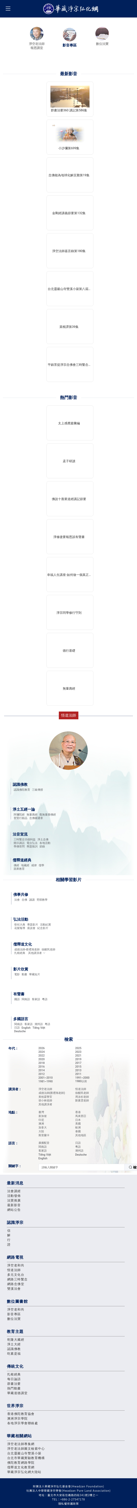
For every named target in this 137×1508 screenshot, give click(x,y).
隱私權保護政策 (68, 1503)
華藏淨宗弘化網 (71, 8)
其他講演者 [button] (37, 952)
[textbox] (82, 1167)
